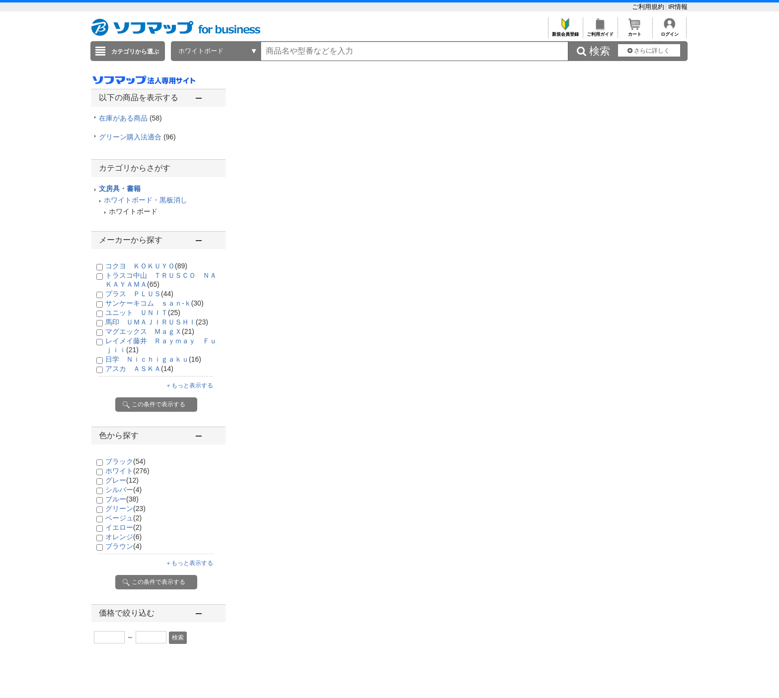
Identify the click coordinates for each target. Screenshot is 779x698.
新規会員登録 (565, 31)
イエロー (123, 527)
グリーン (125, 508)
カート (635, 31)
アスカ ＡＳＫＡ (139, 369)
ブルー (122, 499)
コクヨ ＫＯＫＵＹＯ (146, 266)
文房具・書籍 (120, 188)
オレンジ (123, 537)
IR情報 (678, 6)
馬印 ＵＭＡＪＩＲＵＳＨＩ (156, 322)
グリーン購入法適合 (137, 137)
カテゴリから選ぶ (135, 51)
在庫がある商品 (130, 118)
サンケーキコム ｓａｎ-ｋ (154, 303)
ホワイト (127, 471)
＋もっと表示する (189, 385)
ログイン (669, 31)
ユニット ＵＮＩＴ (142, 313)
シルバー (123, 490)
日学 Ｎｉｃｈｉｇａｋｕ (153, 359)
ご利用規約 (649, 6)
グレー (122, 480)
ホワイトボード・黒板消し (145, 200)
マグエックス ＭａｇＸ (149, 331)
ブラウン (123, 546)
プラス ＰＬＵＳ (139, 294)
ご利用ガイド (600, 31)
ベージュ (123, 518)
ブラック (125, 461)
